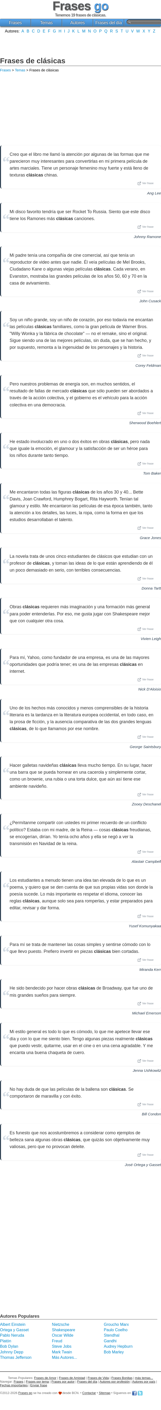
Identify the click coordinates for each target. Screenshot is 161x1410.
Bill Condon (151, 1114)
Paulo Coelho (115, 1330)
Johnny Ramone (147, 237)
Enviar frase (38, 1385)
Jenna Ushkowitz (147, 1070)
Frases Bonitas (121, 1378)
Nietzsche (60, 1324)
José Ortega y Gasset (143, 1165)
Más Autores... (64, 1357)
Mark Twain (62, 1352)
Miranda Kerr (150, 969)
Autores (77, 22)
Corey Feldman (148, 365)
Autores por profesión (115, 1381)
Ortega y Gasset (14, 1330)
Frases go (25, 1393)
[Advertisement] (80, 44)
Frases (15, 22)
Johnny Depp (11, 1352)
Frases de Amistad (72, 1378)
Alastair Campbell (146, 861)
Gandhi (110, 1341)
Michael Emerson (146, 1013)
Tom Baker (152, 473)
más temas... (144, 1378)
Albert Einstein (12, 1324)
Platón (5, 1341)
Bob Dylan (9, 1346)
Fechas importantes (14, 1385)
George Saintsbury (145, 747)
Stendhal (111, 1335)
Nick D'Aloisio (149, 689)
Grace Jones (150, 538)
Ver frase (145, 183)
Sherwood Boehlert (145, 423)
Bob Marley (114, 1352)
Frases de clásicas (32, 61)
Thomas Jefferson (16, 1357)
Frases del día (108, 22)
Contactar (89, 1393)
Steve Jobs (62, 1346)
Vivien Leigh (151, 639)
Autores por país (143, 1381)
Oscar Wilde (62, 1335)
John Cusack (150, 301)
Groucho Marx (116, 1324)
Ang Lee (154, 193)
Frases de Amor (45, 1378)
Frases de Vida (98, 1378)
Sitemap (104, 1393)
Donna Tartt (151, 588)
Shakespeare (63, 1330)
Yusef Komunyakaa (145, 926)
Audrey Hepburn (118, 1346)
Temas (46, 22)
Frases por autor (63, 1381)
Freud (57, 1341)
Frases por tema (37, 1381)
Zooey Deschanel (146, 804)
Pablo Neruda (12, 1335)
